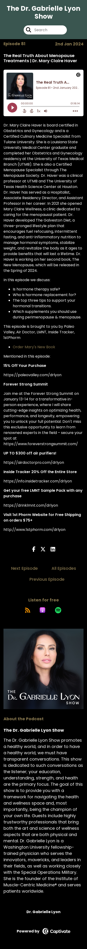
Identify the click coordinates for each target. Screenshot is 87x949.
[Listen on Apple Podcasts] (42, 610)
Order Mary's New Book (34, 347)
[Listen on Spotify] (58, 610)
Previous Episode (46, 579)
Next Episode (24, 568)
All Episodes (64, 568)
